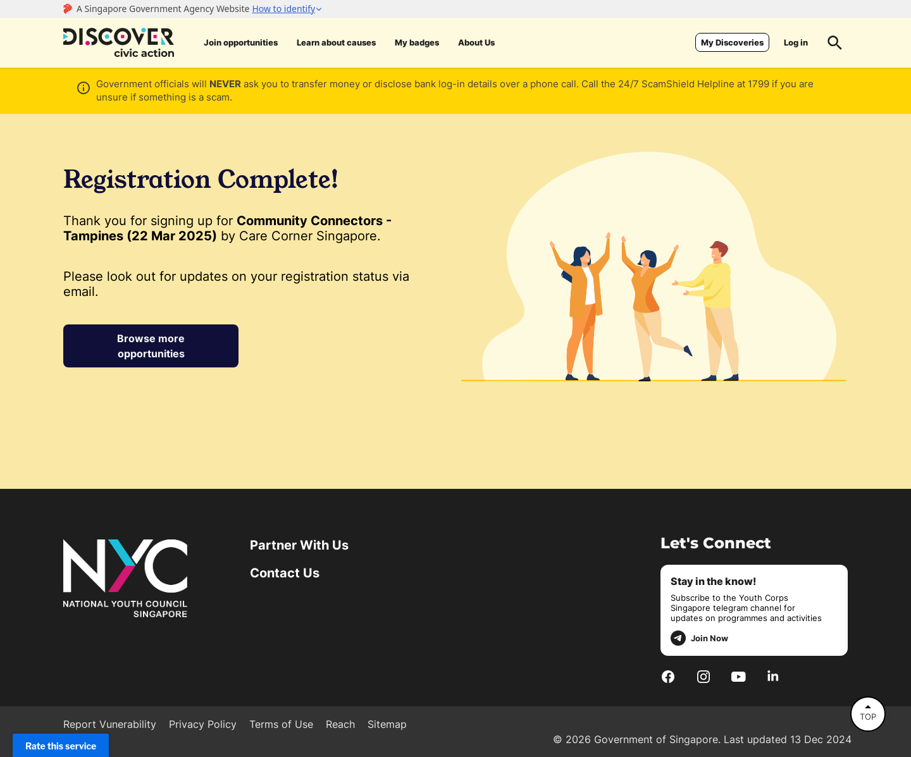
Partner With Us (299, 545)
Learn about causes (336, 42)
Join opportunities (241, 42)
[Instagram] (703, 676)
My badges (417, 42)
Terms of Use (281, 724)
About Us (476, 42)
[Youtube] (738, 676)
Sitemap (387, 724)
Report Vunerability (109, 724)
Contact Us (284, 573)
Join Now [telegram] (699, 638)
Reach (340, 724)
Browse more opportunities (151, 346)
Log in (796, 42)
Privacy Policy (203, 724)
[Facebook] (668, 676)
